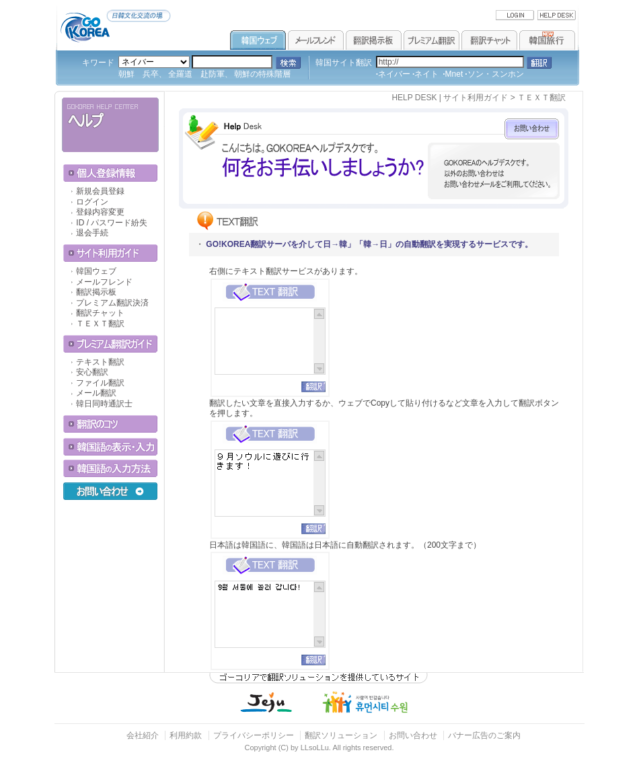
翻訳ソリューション (341, 735)
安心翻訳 (92, 372)
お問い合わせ (414, 735)
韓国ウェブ (96, 271)
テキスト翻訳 (100, 362)
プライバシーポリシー (253, 735)
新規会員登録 (100, 191)
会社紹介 (142, 735)
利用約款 (186, 735)
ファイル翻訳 (100, 383)
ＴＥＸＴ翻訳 (100, 323)
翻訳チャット (100, 313)
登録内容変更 (100, 212)
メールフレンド (104, 282)
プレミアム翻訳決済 (112, 302)
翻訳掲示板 (96, 292)
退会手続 (92, 233)
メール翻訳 (96, 393)
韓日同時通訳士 (104, 403)
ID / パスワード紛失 (111, 222)
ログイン (92, 202)
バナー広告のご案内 (484, 735)
